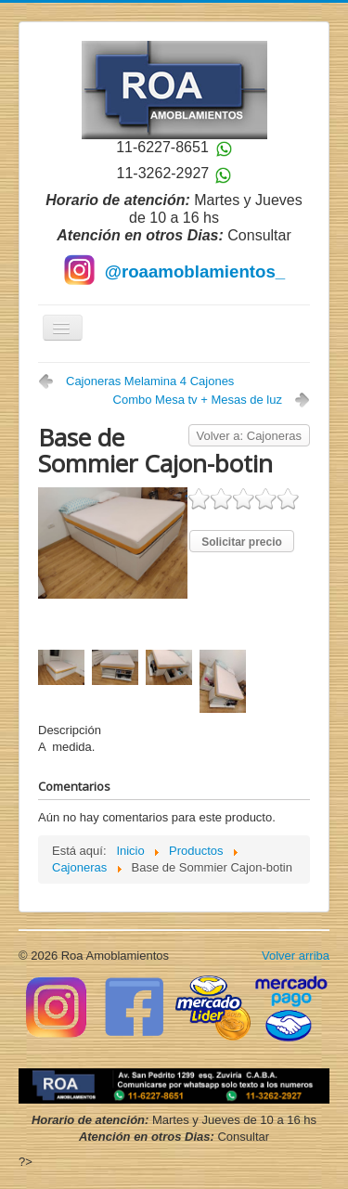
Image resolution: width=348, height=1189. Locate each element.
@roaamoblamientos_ (195, 271)
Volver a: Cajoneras (249, 436)
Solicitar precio (241, 542)
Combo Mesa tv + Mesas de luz (197, 400)
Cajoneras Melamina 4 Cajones (150, 381)
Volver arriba (295, 956)
